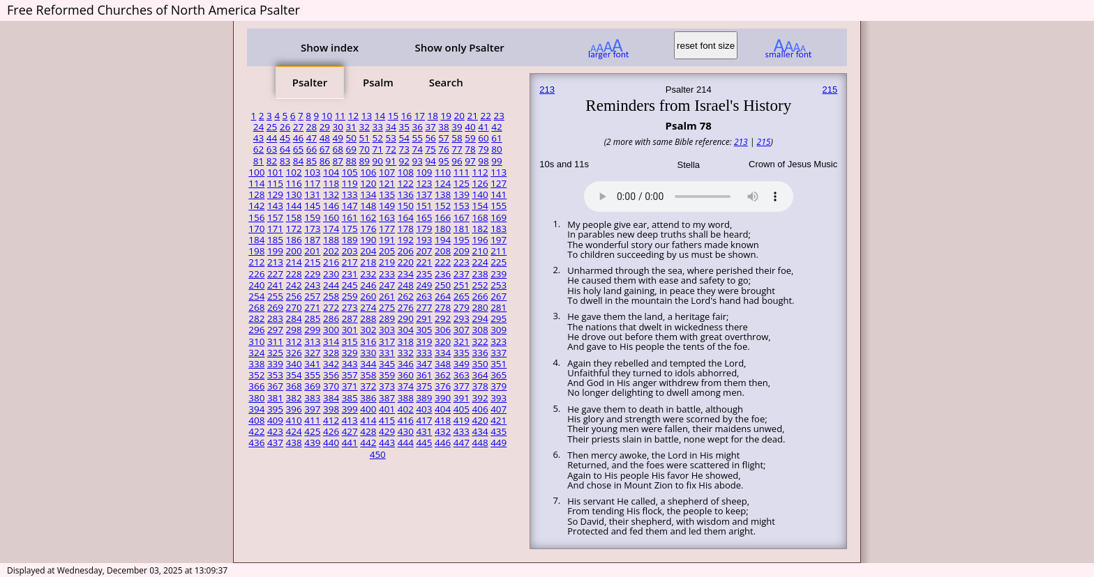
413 (350, 420)
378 (480, 386)
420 (480, 420)
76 (443, 149)
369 (312, 386)
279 (462, 307)
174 (331, 228)
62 (258, 149)
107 (387, 172)
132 (331, 194)
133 (350, 194)
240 (256, 285)
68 (338, 149)
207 (424, 251)
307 (462, 329)
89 (364, 161)
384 (331, 398)
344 (368, 363)
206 (406, 251)
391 (462, 398)
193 (424, 239)
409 (275, 420)
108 (406, 172)
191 (387, 239)
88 (351, 161)
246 (368, 285)
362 (443, 375)
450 (378, 454)
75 (430, 149)
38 (443, 127)
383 (312, 398)
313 (312, 341)
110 (443, 172)
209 (462, 251)
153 (462, 205)
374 (406, 386)
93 (417, 161)
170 (256, 228)
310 (256, 341)
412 (331, 420)
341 (312, 363)
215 (312, 262)
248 (406, 285)
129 (275, 194)
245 (350, 285)
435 (498, 431)
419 (462, 420)
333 (424, 352)
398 (331, 409)
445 (424, 442)
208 (443, 251)
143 (275, 205)
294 (480, 318)
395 (275, 409)
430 (406, 431)
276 (406, 307)
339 (275, 363)
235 (424, 274)
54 (403, 138)
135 (387, 194)
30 (338, 127)
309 (498, 329)
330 (368, 352)
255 (275, 296)
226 (256, 274)
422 (256, 431)
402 (406, 409)
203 (350, 251)
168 (480, 217)
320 (443, 341)
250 (443, 285)
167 (462, 217)
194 (443, 239)
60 (483, 138)
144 (294, 205)
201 (312, 251)
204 (368, 251)
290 (406, 318)
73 (403, 149)
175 (350, 228)
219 (387, 262)
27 (298, 127)
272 (331, 307)
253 (498, 285)
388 (406, 398)
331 (387, 352)
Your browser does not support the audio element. (688, 194)
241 (275, 285)
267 (498, 296)
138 (443, 194)
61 (496, 138)
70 (364, 149)
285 (312, 318)
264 (443, 296)
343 (350, 363)
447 (462, 442)
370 (331, 386)
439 (312, 442)
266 (480, 296)
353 (275, 375)
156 (256, 217)
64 (285, 149)
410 (294, 420)
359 (387, 375)
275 (387, 307)
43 (258, 138)
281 (498, 307)
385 (350, 398)
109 (424, 172)
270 (294, 307)
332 (406, 352)
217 (350, 262)
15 (393, 115)
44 (272, 138)
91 (390, 161)
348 (443, 363)
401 (387, 409)
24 (258, 127)
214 (294, 262)
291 (424, 318)
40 (470, 127)
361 (424, 375)
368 (294, 386)
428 (368, 431)
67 (325, 149)
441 (350, 442)
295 (498, 318)
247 (387, 285)
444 (406, 442)
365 (498, 375)
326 (294, 352)
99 (496, 161)
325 (275, 352)
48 (325, 138)
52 (378, 138)
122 (406, 183)
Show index (330, 47)
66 (311, 149)
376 (443, 386)
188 (331, 239)
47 (311, 138)
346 (406, 363)
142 (256, 205)
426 (331, 431)
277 (424, 307)
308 (480, 329)
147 (350, 205)
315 (350, 341)
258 (331, 296)
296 (256, 329)
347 (424, 363)
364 (480, 375)
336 (480, 352)
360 (406, 375)
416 (406, 420)
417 (424, 420)
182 (480, 228)
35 (403, 127)
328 (331, 352)
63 (272, 149)
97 (470, 161)
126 (480, 183)
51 (364, 138)
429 (387, 431)
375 (424, 386)
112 (480, 172)
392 (480, 398)
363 (462, 375)
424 (294, 431)
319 (424, 341)
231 (350, 274)
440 (331, 442)
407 (498, 409)
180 (443, 228)
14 (380, 115)
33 (378, 127)
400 (368, 409)
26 (285, 127)
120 (368, 183)
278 (443, 307)
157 (275, 217)
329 (350, 352)
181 (462, 228)
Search (446, 82)
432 (443, 431)
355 (312, 375)
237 (462, 274)
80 (496, 149)
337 (498, 352)
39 (456, 127)
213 (275, 262)
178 (406, 228)
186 (294, 239)
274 (368, 307)
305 (424, 329)
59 (470, 138)
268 (256, 307)
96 (456, 161)
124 (443, 183)
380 (256, 398)
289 (387, 318)
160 (331, 217)
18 (433, 115)
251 (462, 285)
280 (480, 307)
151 (424, 205)
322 (480, 341)
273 (350, 307)
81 (258, 161)
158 (294, 217)
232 (368, 274)
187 (312, 239)
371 (350, 386)
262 (406, 296)
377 (462, 386)
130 (294, 194)
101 (275, 172)
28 (311, 127)
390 (443, 398)
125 (462, 183)
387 (387, 398)
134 (368, 194)
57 (443, 138)
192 (406, 239)
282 (256, 318)
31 (351, 127)
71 (378, 149)
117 (312, 183)
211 (498, 251)
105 (350, 172)
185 (275, 239)
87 (338, 161)
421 (498, 420)
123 (424, 183)
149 (387, 205)
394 (256, 409)
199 (275, 251)
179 (424, 228)
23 (498, 115)
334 (443, 352)
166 (443, 217)
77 (456, 149)
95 (443, 161)
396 (294, 409)
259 (350, 296)
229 (312, 274)
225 (498, 262)
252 (480, 285)
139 (462, 194)
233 (387, 274)
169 (498, 217)
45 (285, 138)
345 (387, 363)
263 (424, 296)
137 (424, 194)
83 (285, 161)
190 (368, 239)
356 (331, 375)
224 (480, 262)
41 (483, 127)
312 (294, 341)
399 (350, 409)
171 (275, 228)
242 (294, 285)
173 (312, 228)
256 (294, 296)
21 (472, 115)
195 (462, 239)
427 (350, 431)
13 (366, 115)
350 (480, 363)
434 (480, 431)
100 (256, 172)
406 (480, 409)
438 (294, 442)
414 (368, 420)
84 (298, 161)
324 (256, 352)
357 (350, 375)
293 (462, 318)
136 (406, 194)
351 (498, 363)
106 (368, 172)
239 (498, 274)
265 (462, 296)
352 (256, 375)
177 (387, 228)
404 (443, 409)
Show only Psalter (459, 47)
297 (275, 329)
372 (368, 386)
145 (312, 205)
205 (387, 251)
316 (368, 341)
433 (462, 431)
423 (275, 431)
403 (424, 409)
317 (387, 341)
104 (331, 172)
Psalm (378, 82)
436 (256, 442)
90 (378, 161)
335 (462, 352)
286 (331, 318)
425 (312, 431)
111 (462, 172)
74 (417, 149)
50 (351, 138)
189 (350, 239)
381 (275, 398)
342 (331, 363)
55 (417, 138)
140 (480, 194)
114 (256, 183)
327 (312, 352)
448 (480, 442)
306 (443, 329)
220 (406, 262)
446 (443, 442)
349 (462, 363)
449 (498, 442)
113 (498, 172)
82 (272, 161)
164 (406, 217)
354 (294, 375)
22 (485, 115)
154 (480, 205)
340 (294, 363)
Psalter (309, 82)
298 (294, 329)
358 (368, 375)
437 (275, 442)
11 (340, 115)
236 (443, 274)
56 (430, 138)
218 (368, 262)
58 (456, 138)
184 (256, 239)
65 (298, 149)
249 (424, 285)
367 (275, 386)
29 (325, 127)
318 (406, 341)
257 (312, 296)
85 (311, 161)
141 (498, 194)
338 (256, 363)
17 (419, 115)
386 (368, 398)
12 (353, 115)
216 (331, 262)
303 (387, 329)
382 (294, 398)
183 (498, 228)
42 (496, 127)
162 (368, 217)
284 (294, 318)
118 (331, 183)
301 (350, 329)
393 (498, 398)
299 (312, 329)
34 (390, 127)
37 (430, 127)
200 (294, 251)
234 (406, 274)
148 (368, 205)
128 (256, 194)
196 (480, 239)
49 (338, 138)
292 (443, 318)
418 (443, 420)
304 (406, 329)
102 (294, 172)
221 (424, 262)
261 (387, 296)
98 (483, 161)
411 (312, 420)
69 (351, 149)
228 (294, 274)
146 (331, 205)
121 (387, 183)
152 (443, 205)
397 (312, 409)
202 (331, 251)
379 (498, 386)
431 (424, 431)
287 (350, 318)
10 (327, 115)
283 (275, 318)
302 (368, 329)
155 (498, 205)
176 (368, 228)
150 (406, 205)
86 (325, 161)
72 (390, 149)
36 (417, 127)
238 (480, 274)
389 (424, 398)
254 (256, 296)
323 (498, 341)
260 (368, 296)
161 (350, 217)
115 (275, 183)
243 (312, 285)
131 (312, 194)
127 (498, 183)
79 (483, 149)
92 (403, 161)
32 (364, 127)
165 (424, 217)
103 (312, 172)
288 (368, 318)
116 (294, 183)
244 (331, 285)
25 (272, 127)
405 (462, 409)
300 (331, 329)
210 (480, 251)
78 (470, 149)
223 (462, 262)
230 (331, 274)
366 (256, 386)
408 (256, 420)
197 (498, 239)
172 (294, 228)
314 (331, 341)
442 (368, 442)
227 (275, 274)
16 (406, 115)
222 (443, 262)
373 (387, 386)
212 (256, 262)
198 (256, 251)
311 (275, 341)
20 (459, 115)
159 (312, 217)
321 (462, 341)
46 (298, 138)
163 (387, 217)
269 (275, 307)
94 (430, 161)
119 (350, 183)
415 (387, 420)
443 (387, 442)
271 (312, 307)
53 (390, 138)
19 (446, 115)
